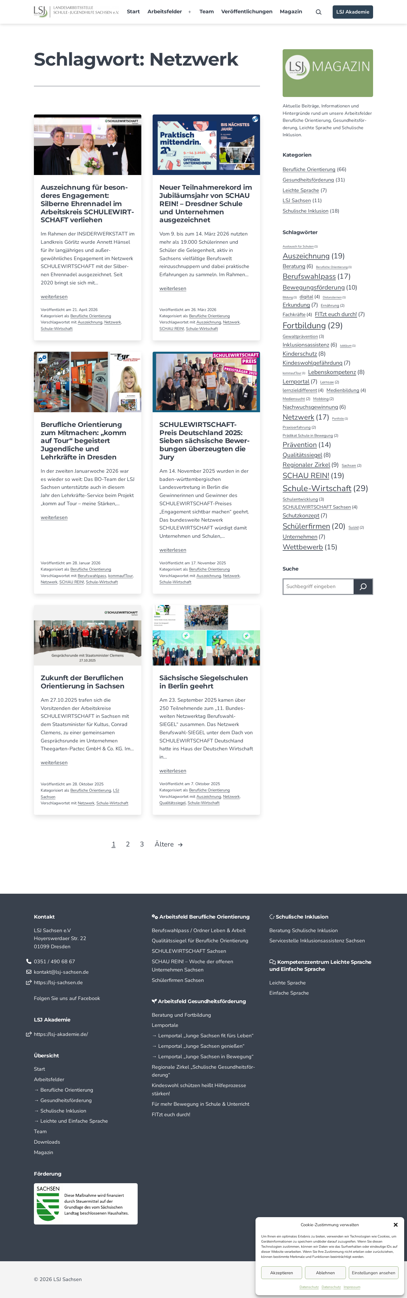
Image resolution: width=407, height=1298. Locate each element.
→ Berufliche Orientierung (63, 1090)
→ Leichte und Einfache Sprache (71, 1121)
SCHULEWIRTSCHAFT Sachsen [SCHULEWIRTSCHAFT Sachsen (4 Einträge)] (320, 507)
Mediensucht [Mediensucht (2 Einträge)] (296, 399)
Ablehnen (325, 1273)
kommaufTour (120, 575)
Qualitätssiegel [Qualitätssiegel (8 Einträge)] (307, 455)
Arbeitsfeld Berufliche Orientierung (204, 917)
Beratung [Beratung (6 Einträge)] (298, 266)
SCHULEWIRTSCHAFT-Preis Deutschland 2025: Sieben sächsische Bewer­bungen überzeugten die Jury (204, 440)
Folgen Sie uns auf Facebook (67, 998)
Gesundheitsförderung (308, 179)
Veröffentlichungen (246, 11)
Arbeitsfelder (165, 11)
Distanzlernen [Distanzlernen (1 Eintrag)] (334, 297)
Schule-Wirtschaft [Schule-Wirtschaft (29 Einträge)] (325, 488)
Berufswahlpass (92, 575)
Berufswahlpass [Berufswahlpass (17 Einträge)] (317, 276)
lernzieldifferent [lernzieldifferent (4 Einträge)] (303, 390)
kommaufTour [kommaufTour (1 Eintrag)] (294, 373)
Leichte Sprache (301, 190)
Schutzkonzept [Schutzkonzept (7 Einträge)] (305, 515)
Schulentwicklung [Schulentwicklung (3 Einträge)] (303, 499)
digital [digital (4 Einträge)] (310, 297)
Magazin (291, 11)
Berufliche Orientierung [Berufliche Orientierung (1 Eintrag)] (334, 267)
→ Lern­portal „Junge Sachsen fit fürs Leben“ (203, 1035)
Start (133, 11)
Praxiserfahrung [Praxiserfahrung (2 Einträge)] (299, 427)
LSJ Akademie (352, 11)
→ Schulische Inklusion (60, 1110)
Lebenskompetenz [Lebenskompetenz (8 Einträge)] (336, 372)
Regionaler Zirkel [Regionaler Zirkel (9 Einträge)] (311, 465)
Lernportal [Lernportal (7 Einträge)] (300, 381)
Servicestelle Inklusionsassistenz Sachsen (317, 940)
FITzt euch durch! (171, 1114)
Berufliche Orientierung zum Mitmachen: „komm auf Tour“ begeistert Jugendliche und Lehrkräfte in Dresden (83, 440)
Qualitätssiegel (172, 802)
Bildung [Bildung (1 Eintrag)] (290, 297)
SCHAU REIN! (171, 328)
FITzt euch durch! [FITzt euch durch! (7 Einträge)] (340, 314)
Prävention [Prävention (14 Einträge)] (307, 444)
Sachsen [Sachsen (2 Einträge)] (351, 466)
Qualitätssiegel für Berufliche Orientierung (200, 940)
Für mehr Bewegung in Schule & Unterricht (200, 1104)
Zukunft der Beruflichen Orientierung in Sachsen (83, 682)
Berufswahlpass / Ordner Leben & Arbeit (199, 930)
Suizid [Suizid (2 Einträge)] (356, 527)
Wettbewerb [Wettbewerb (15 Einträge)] (310, 547)
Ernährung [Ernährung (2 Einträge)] (333, 306)
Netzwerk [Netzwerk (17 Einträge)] (306, 417)
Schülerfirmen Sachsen (178, 980)
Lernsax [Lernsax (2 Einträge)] (329, 382)
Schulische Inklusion (305, 211)
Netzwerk (112, 322)
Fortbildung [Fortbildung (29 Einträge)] (313, 325)
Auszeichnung (90, 322)
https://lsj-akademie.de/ (61, 1034)
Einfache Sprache (289, 993)
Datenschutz (309, 1287)
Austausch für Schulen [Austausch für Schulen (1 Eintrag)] (300, 246)
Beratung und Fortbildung (181, 1015)
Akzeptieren (281, 1273)
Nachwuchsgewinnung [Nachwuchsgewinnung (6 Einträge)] (314, 407)
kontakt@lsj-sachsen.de (61, 972)
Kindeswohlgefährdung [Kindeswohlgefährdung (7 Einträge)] (316, 363)
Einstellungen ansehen (373, 1273)
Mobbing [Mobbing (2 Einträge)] (323, 399)
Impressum (352, 1287)
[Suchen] (363, 586)
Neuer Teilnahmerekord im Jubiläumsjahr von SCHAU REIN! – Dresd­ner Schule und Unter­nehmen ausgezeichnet (205, 203)
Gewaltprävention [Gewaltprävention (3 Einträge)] (303, 336)
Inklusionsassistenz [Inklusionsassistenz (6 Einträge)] (310, 344)
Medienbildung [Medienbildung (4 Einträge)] (346, 390)
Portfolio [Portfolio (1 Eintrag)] (340, 418)
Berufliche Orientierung (90, 316)
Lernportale (165, 1025)
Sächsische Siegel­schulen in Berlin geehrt (203, 682)
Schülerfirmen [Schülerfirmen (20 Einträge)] (314, 526)
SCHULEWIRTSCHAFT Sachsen (189, 951)
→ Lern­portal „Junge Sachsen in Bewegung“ (203, 1056)
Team (207, 11)
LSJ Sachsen (297, 200)
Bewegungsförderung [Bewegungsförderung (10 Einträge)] (320, 287)
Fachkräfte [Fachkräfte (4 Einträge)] (297, 314)
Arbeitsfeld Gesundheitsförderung (202, 1001)
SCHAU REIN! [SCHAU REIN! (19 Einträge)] (313, 475)
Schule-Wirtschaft (57, 328)
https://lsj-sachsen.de (58, 982)
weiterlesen (54, 296)
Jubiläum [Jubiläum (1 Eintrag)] (348, 345)
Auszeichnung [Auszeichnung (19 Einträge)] (314, 256)
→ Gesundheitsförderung (63, 1100)
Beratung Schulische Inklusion (303, 930)
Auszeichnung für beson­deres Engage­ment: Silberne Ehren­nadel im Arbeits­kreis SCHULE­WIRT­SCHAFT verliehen (87, 203)
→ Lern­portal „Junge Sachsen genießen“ (198, 1046)
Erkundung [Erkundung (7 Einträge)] (300, 305)
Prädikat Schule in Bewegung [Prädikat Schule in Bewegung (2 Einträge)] (310, 436)
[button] (396, 1225)
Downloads (47, 1142)
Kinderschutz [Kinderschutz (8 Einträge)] (304, 354)
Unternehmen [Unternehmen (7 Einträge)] (304, 536)
